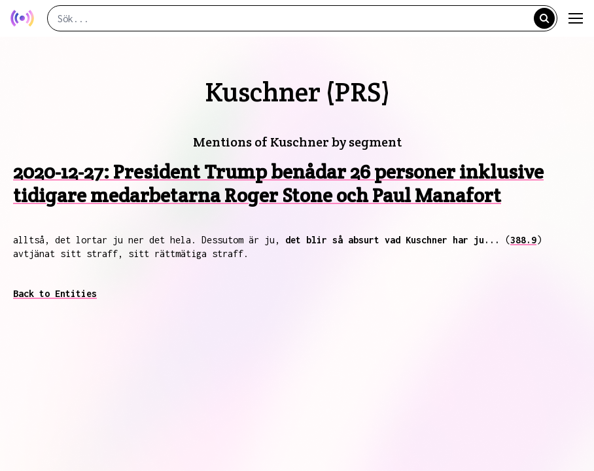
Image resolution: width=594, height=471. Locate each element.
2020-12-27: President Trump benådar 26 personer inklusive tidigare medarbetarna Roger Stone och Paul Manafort (278, 183)
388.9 (523, 239)
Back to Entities (55, 293)
